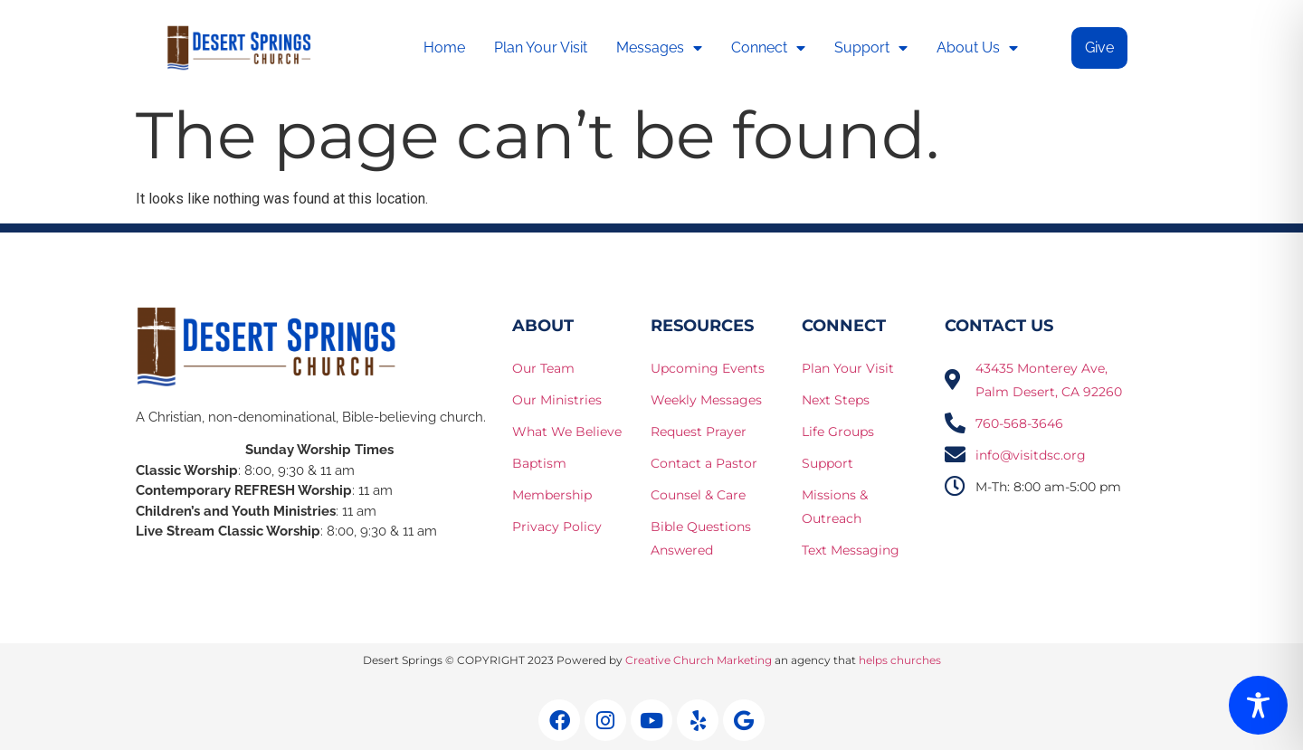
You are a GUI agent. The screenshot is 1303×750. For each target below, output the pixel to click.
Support (871, 48)
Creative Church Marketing (698, 660)
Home (444, 47)
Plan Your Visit (540, 47)
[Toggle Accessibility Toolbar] (1258, 705)
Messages (659, 48)
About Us (977, 48)
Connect (768, 48)
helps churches (900, 660)
